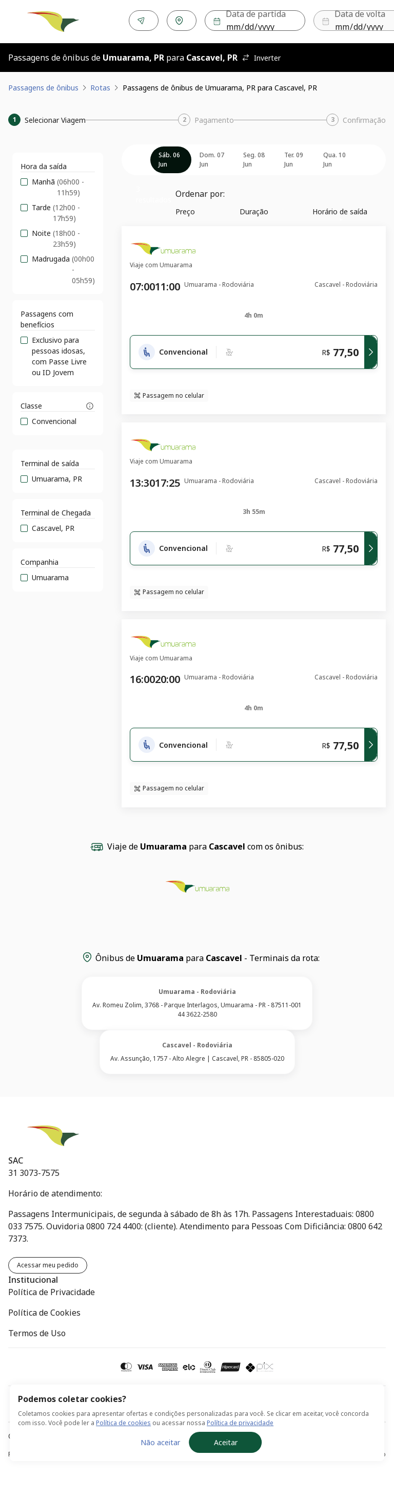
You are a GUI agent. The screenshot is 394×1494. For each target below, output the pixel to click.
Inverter (261, 56)
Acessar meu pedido (47, 1263)
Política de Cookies (44, 1310)
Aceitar (226, 1442)
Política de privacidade (240, 1422)
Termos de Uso (37, 1331)
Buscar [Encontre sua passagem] (354, 21)
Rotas (100, 85)
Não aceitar (160, 1442)
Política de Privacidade (51, 1290)
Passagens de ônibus (43, 85)
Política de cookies (123, 1422)
